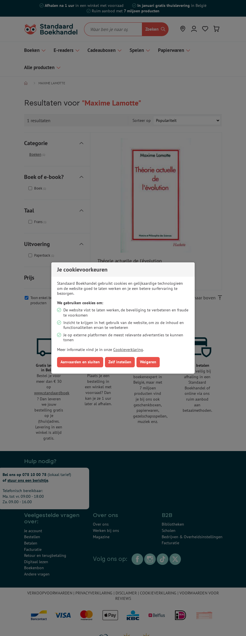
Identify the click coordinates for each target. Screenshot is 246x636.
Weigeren (148, 361)
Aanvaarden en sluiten (80, 361)
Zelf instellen (119, 361)
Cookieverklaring (128, 349)
